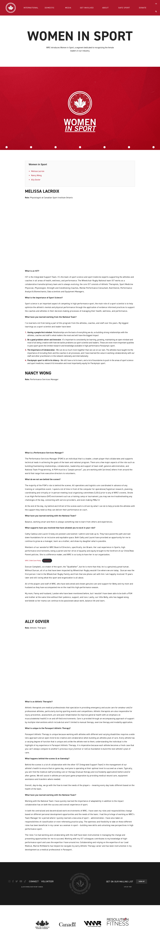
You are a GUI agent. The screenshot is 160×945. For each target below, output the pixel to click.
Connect (34, 881)
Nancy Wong (36, 175)
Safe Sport (124, 7)
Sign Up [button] (141, 881)
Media (68, 7)
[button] (156, 12)
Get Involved (87, 7)
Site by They (128, 887)
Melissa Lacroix (37, 171)
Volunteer (47, 881)
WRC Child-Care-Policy (33, 561)
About (105, 7)
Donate (142, 7)
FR (156, 4)
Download (47, 561)
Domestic (49, 7)
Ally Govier (35, 179)
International (31, 7)
